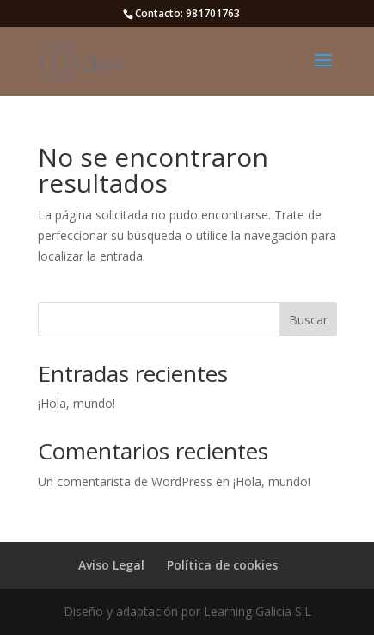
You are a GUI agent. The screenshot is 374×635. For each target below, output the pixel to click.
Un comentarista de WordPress (125, 481)
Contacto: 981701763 (187, 13)
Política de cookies (222, 565)
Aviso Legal (111, 565)
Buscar (308, 319)
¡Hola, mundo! (76, 403)
